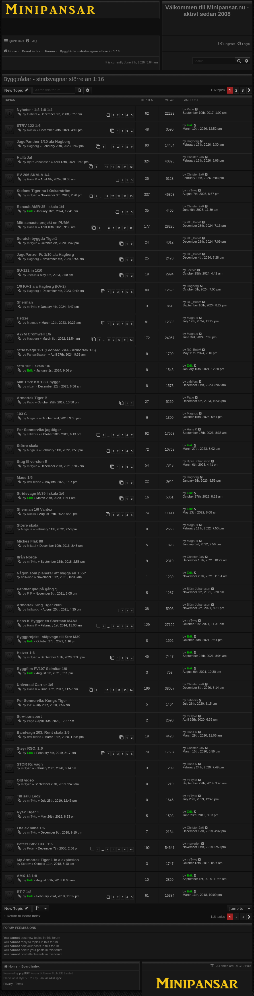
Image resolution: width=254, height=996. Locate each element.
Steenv (26, 863)
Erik (190, 125)
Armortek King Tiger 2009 (39, 605)
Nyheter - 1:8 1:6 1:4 (34, 110)
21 (124, 167)
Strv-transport (29, 716)
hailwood (27, 577)
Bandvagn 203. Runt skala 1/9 (43, 732)
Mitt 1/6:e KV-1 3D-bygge (39, 382)
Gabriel (32, 114)
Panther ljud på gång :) (37, 589)
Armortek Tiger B (32, 398)
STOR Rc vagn (30, 764)
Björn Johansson (38, 162)
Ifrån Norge (27, 557)
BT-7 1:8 (24, 892)
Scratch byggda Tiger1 (37, 238)
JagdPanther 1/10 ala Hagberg (43, 141)
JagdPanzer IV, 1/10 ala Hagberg (45, 254)
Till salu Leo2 (28, 796)
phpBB (23, 973)
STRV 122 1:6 (28, 125)
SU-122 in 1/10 (29, 270)
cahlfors (192, 381)
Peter (30, 848)
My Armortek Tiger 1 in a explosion (48, 860)
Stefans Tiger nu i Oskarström (43, 191)
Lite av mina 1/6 (31, 828)
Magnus (32, 322)
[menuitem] (243, 43)
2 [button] (236, 90)
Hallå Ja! (24, 157)
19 (112, 167)
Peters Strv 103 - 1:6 (35, 844)
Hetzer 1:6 (26, 653)
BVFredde (34, 482)
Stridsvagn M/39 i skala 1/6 (40, 493)
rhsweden (194, 843)
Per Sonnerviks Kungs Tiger (42, 700)
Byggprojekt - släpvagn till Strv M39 (48, 637)
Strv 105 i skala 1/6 (33, 366)
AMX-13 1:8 (27, 876)
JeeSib (32, 275)
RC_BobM (194, 222)
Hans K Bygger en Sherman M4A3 (47, 621)
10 (118, 228)
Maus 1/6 (25, 477)
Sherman (25, 302)
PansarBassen (37, 354)
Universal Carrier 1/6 (35, 684)
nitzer (31, 386)
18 (106, 167)
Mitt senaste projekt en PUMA (43, 222)
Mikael (31, 545)
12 (131, 228)
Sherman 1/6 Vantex (34, 509)
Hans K (32, 179)
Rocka (31, 130)
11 (124, 228)
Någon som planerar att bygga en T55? (51, 573)
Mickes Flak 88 (30, 541)
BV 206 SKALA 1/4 (33, 175)
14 (131, 690)
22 (131, 167)
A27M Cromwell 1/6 (34, 334)
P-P (29, 593)
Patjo (190, 109)
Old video (25, 780)
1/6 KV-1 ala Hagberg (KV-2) (41, 286)
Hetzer (22, 318)
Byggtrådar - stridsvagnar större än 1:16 (53, 79)
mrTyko (32, 195)
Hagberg (33, 146)
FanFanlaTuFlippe (50, 978)
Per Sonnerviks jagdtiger (39, 430)
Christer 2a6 (195, 157)
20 (118, 167)
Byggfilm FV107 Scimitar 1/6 (42, 669)
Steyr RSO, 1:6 (30, 748)
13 (124, 690)
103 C (22, 414)
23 (131, 196)
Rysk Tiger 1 (28, 812)
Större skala (27, 446)
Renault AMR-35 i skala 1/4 (40, 207)
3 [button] (242, 90)
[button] (249, 90)
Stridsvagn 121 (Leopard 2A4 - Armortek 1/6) (56, 350)
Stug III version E (32, 461)
